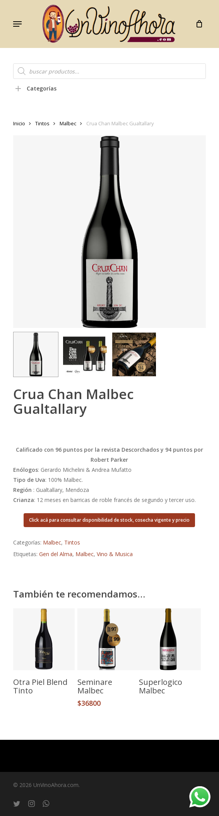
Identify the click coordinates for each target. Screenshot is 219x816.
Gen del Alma (55, 554)
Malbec (68, 123)
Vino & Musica (115, 554)
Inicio (19, 123)
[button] (17, 24)
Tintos (42, 123)
